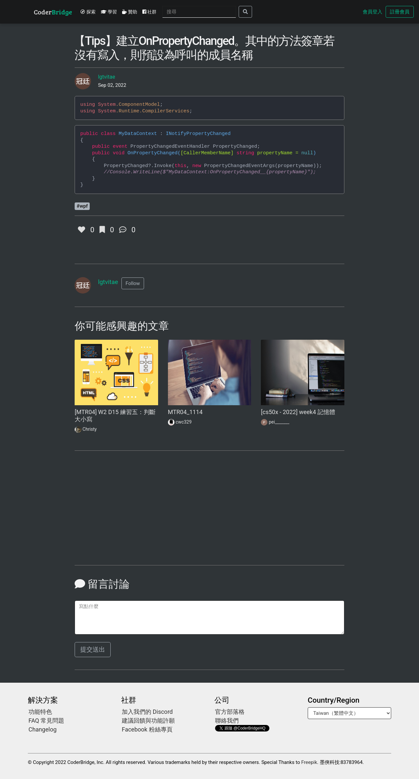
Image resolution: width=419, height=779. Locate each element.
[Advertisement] (116, 511)
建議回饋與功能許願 (148, 720)
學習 (109, 11)
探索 (88, 11)
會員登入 (372, 12)
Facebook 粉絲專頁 (147, 729)
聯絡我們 (227, 720)
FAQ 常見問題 (46, 720)
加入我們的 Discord (147, 711)
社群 (149, 11)
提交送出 (92, 649)
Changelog (42, 729)
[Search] (199, 12)
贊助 (129, 11)
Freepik (309, 762)
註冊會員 (400, 12)
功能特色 (40, 711)
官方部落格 (230, 711)
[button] (132, 283)
